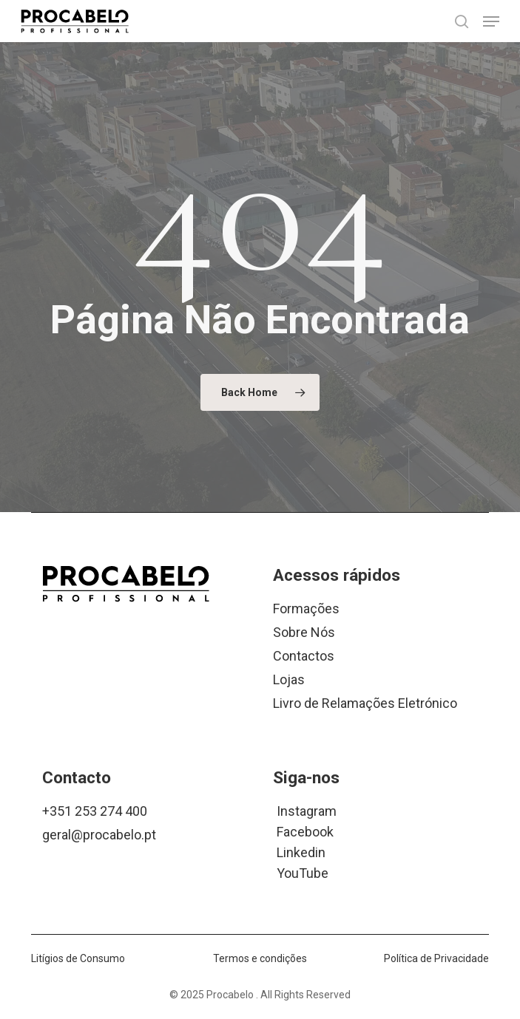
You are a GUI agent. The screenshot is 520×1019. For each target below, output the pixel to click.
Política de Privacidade (436, 958)
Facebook (305, 831)
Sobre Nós (304, 632)
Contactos (303, 656)
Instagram (307, 810)
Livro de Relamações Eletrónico (365, 703)
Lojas (289, 679)
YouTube (302, 872)
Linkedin (301, 852)
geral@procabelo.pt (99, 834)
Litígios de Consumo (78, 958)
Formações (306, 608)
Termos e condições (260, 958)
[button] (491, 21)
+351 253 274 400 (94, 811)
